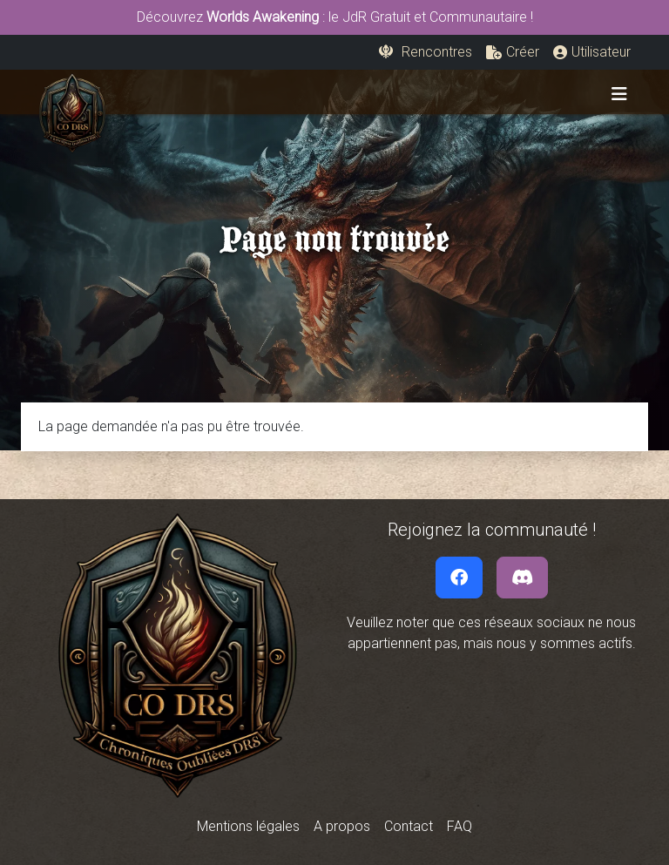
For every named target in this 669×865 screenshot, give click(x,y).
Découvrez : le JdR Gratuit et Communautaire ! (335, 17)
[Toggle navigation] (619, 94)
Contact (408, 826)
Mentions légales (248, 826)
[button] (512, 52)
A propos (342, 826)
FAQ (459, 826)
